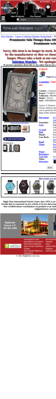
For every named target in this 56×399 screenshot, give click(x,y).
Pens (48, 244)
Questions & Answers (33, 241)
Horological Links (31, 239)
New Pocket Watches (33, 246)
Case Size (43, 156)
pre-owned (35, 16)
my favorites (45, 2)
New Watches (7, 36)
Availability (44, 82)
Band (41, 142)
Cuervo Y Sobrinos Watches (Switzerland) (33, 36)
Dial (41, 132)
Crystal (42, 130)
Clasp (41, 144)
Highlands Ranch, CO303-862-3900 (10, 225)
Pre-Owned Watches (33, 251)
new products (17, 16)
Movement (44, 117)
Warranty (43, 161)
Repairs (49, 248)
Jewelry (49, 241)
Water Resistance (43, 153)
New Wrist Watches (32, 244)
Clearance (28, 253)
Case (41, 125)
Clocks (27, 248)
